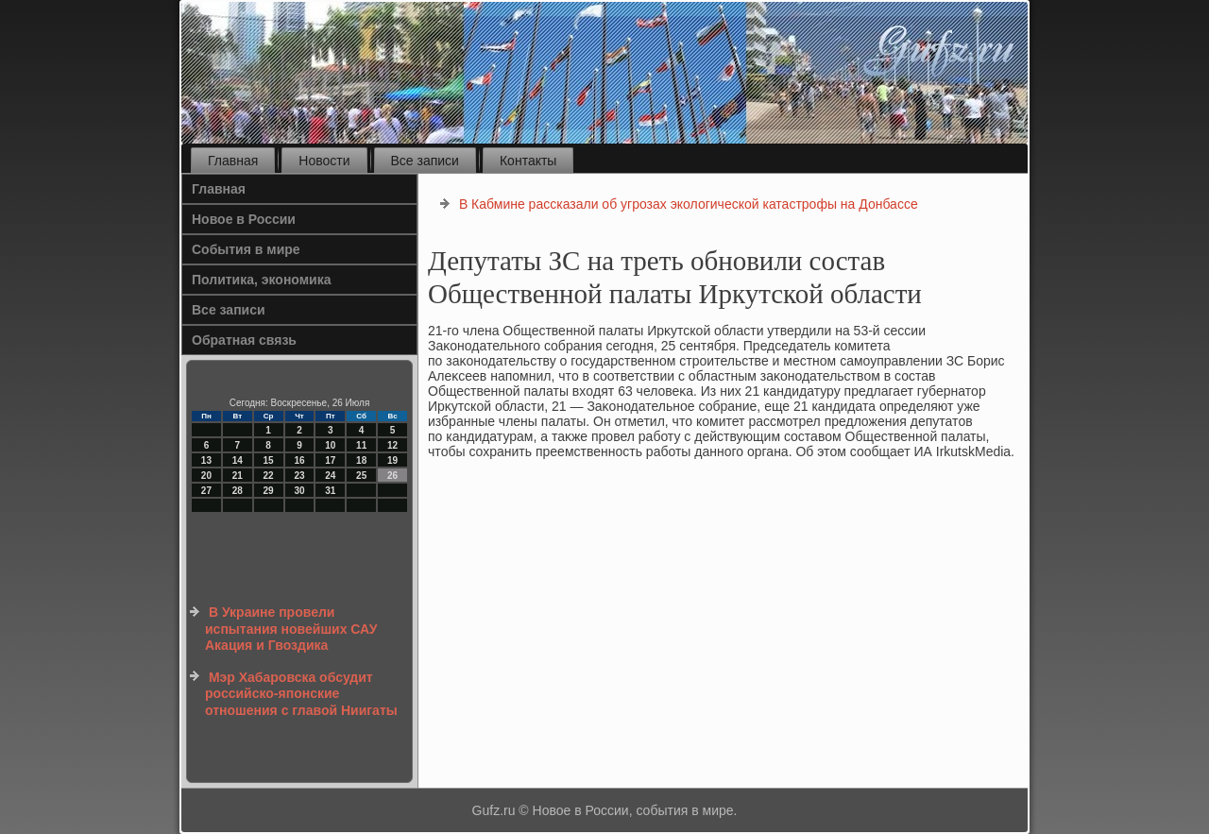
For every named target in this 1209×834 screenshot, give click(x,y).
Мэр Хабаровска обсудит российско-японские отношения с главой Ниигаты (301, 694)
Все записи (425, 160)
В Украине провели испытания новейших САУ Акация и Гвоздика (291, 628)
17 (330, 460)
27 (206, 490)
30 (299, 490)
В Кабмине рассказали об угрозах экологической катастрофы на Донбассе (688, 204)
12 (392, 445)
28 (237, 490)
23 (299, 475)
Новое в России (244, 219)
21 (237, 475)
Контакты (528, 160)
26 (392, 475)
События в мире (246, 249)
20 (206, 475)
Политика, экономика (262, 279)
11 (361, 445)
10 (330, 445)
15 (269, 460)
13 (206, 460)
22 (269, 475)
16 (299, 460)
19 (392, 460)
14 (237, 460)
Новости (323, 160)
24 (330, 475)
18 (361, 460)
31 (330, 490)
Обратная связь (244, 340)
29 (269, 490)
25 (361, 475)
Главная (233, 160)
